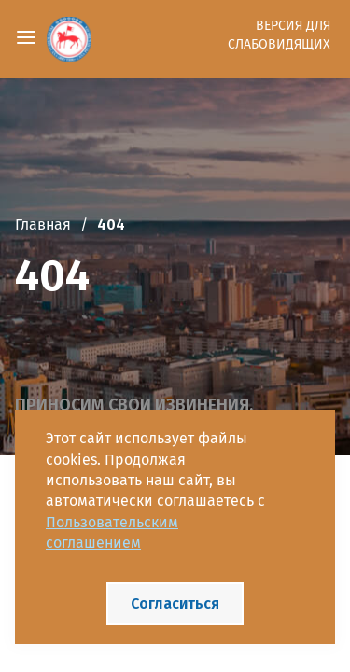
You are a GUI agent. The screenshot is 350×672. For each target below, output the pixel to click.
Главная (43, 224)
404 (111, 224)
